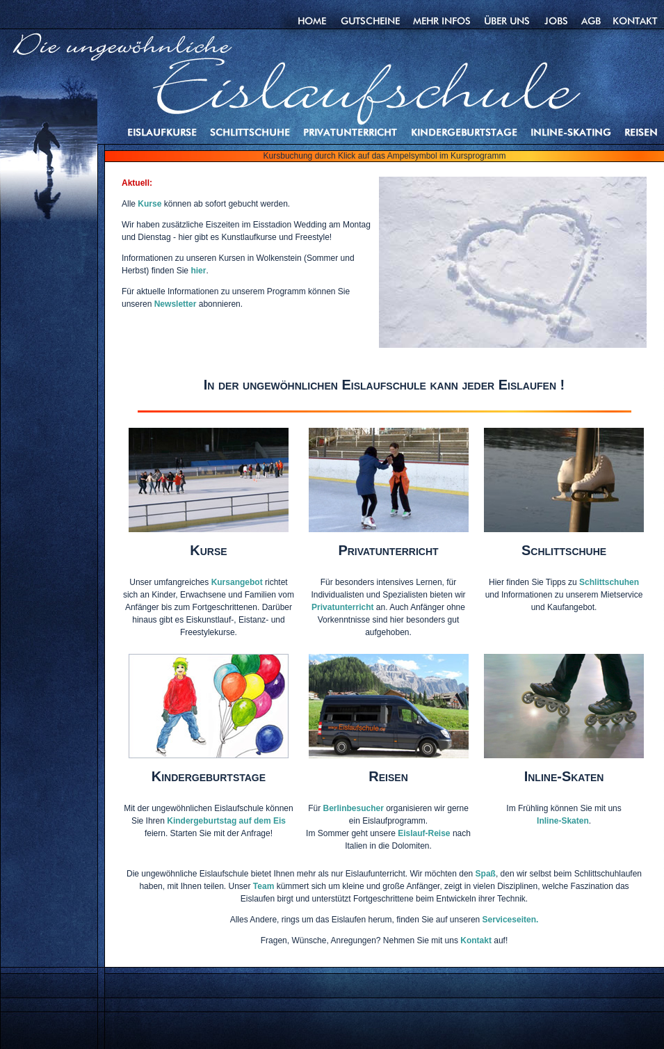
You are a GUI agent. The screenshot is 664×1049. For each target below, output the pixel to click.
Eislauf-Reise (424, 833)
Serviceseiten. (511, 919)
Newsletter (175, 304)
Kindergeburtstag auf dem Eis (226, 821)
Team (263, 886)
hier (198, 270)
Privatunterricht (342, 607)
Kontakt (476, 940)
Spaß (486, 874)
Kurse (150, 204)
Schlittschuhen (609, 582)
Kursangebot (237, 582)
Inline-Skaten (563, 821)
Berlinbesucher (353, 808)
